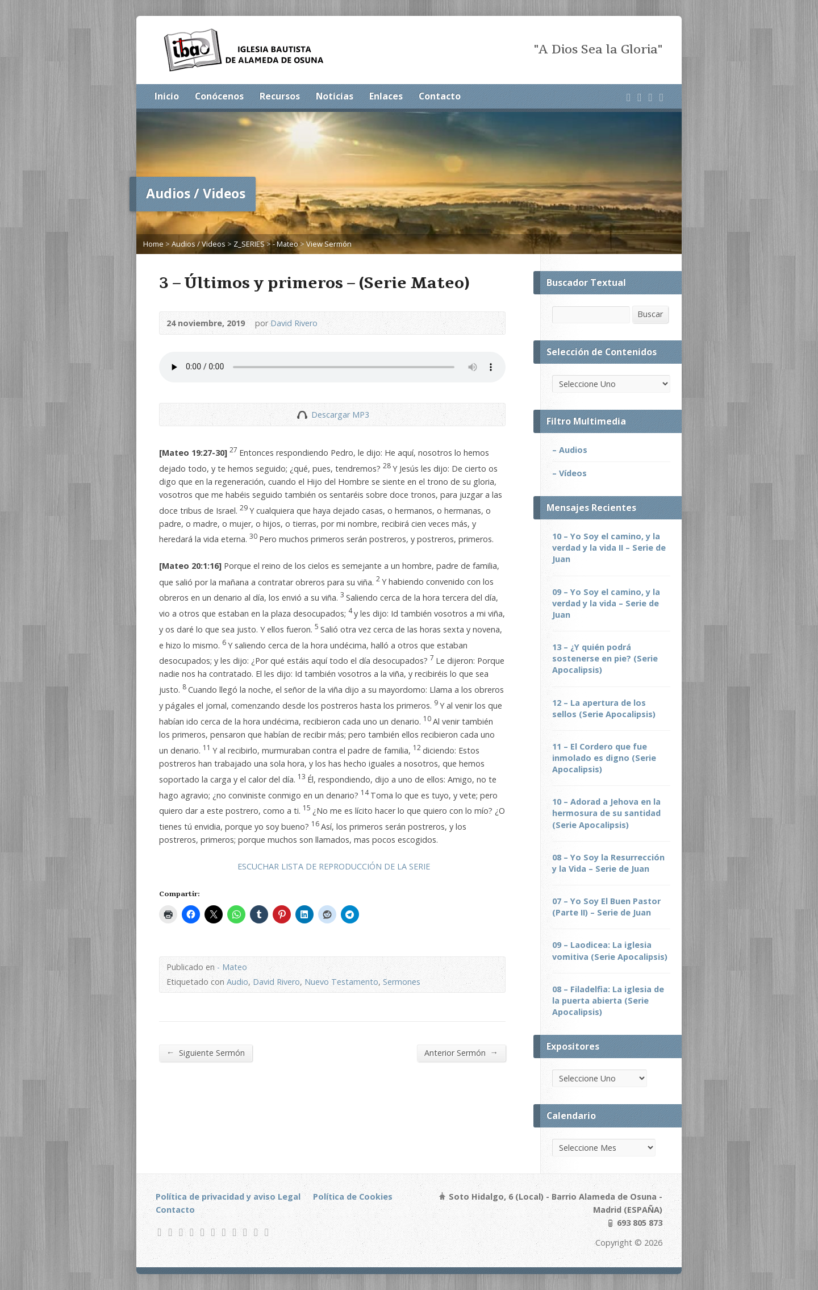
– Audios (569, 449)
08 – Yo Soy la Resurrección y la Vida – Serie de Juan (608, 863)
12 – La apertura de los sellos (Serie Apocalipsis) (604, 708)
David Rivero (294, 323)
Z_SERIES (249, 244)
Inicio (167, 96)
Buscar (650, 314)
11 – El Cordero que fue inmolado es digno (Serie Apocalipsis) (604, 758)
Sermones (401, 981)
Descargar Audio (301, 414)
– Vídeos (569, 473)
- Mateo (285, 244)
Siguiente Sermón (205, 1052)
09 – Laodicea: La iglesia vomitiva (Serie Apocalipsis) (609, 950)
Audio (237, 981)
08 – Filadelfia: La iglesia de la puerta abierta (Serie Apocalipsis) (608, 1000)
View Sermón (329, 244)
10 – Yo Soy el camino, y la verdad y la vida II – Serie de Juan (609, 547)
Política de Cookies (353, 1196)
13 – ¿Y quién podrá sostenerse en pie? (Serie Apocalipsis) (605, 658)
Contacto (440, 96)
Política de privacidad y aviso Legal (228, 1196)
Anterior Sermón (461, 1052)
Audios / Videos (199, 244)
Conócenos (219, 96)
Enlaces (386, 96)
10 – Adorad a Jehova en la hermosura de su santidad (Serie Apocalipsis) (606, 813)
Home (153, 244)
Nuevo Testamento (341, 981)
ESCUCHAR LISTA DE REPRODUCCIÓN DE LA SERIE (333, 866)
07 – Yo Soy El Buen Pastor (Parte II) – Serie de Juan (606, 907)
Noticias (334, 96)
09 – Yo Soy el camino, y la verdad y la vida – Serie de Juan (606, 603)
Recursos (280, 96)
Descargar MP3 (340, 414)
